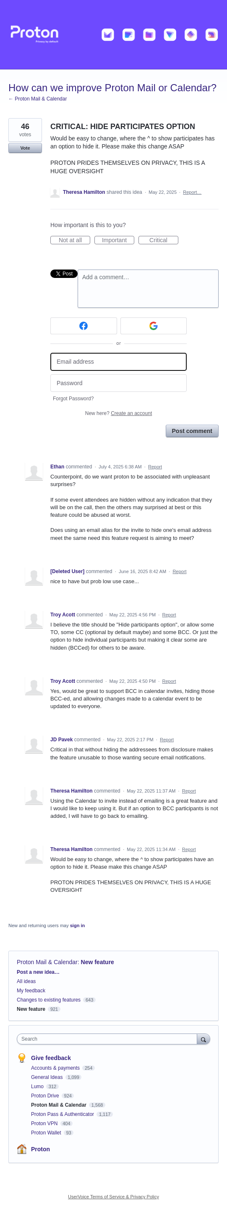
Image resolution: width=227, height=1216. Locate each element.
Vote (25, 148)
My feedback (31, 991)
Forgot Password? (73, 399)
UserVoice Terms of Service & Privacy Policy (113, 1196)
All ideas (26, 981)
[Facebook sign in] (83, 325)
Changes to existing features (49, 1000)
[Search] (203, 1039)
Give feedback (51, 1058)
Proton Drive (45, 1096)
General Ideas (47, 1077)
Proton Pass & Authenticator (63, 1114)
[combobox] (109, 1039)
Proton (40, 1149)
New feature (97, 962)
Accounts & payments (56, 1068)
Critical (163, 240)
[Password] (118, 383)
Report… (192, 192)
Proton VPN (45, 1123)
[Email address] (118, 362)
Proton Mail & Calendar (47, 962)
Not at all (74, 240)
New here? (118, 413)
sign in (77, 925)
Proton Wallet (47, 1133)
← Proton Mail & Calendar (37, 99)
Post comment (192, 431)
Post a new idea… (38, 972)
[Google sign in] (153, 325)
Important (118, 240)
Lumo (38, 1086)
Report (155, 466)
